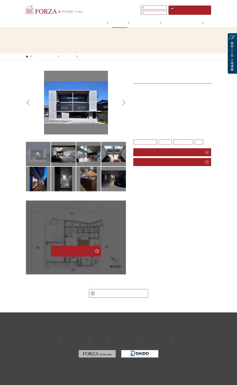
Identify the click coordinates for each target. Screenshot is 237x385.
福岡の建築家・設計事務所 (155, 341)
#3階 (199, 142)
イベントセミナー (175, 23)
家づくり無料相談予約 (75, 341)
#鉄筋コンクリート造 (145, 142)
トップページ (43, 23)
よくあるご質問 (153, 7)
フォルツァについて (68, 23)
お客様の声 (139, 23)
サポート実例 (119, 23)
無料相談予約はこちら (191, 10)
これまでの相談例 (154, 12)
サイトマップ (183, 341)
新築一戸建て (67, 56)
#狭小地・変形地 (183, 142)
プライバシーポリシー (123, 341)
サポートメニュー (96, 23)
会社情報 (196, 23)
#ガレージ (165, 142)
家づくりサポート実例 (45, 56)
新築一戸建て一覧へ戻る (118, 293)
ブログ (155, 23)
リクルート (99, 341)
